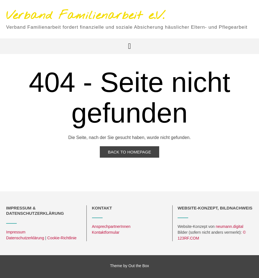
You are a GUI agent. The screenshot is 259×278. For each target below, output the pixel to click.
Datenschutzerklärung (25, 238)
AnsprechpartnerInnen (111, 226)
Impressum (15, 232)
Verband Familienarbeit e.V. (85, 16)
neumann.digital (229, 226)
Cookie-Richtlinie (62, 238)
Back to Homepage (129, 152)
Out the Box (139, 266)
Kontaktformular (106, 232)
